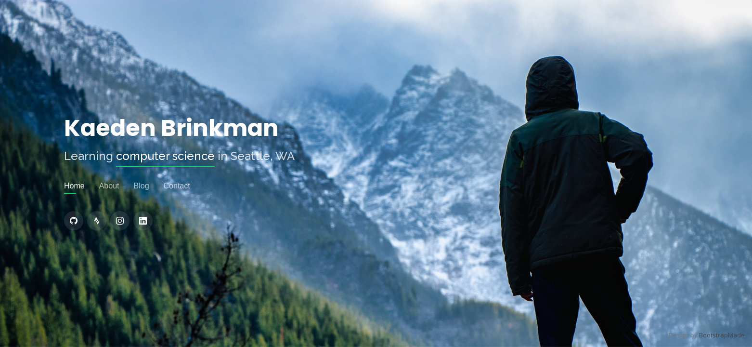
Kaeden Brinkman (171, 128)
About (109, 186)
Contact (177, 186)
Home (74, 186)
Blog (141, 186)
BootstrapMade (722, 335)
